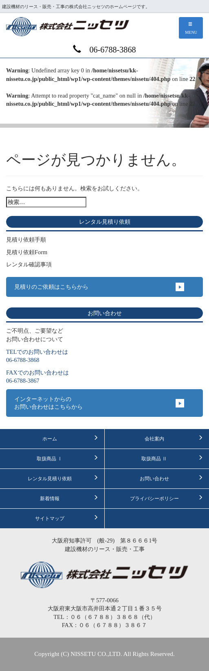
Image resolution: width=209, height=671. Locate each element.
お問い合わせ (171, 478)
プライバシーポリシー (166, 498)
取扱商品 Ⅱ (172, 458)
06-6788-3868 (104, 49)
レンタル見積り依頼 (63, 478)
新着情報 (69, 498)
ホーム (70, 438)
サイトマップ (66, 518)
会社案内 (174, 438)
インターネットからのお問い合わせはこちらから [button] (48, 403)
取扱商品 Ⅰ (67, 458)
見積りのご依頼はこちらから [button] (51, 286)
